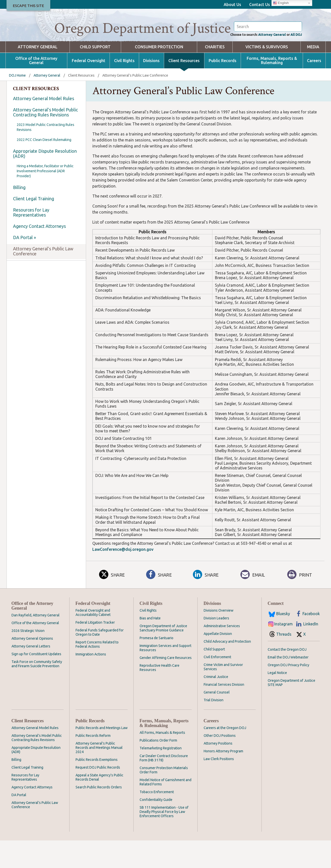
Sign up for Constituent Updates (36, 681)
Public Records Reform (93, 763)
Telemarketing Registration (161, 776)
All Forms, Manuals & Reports (162, 760)
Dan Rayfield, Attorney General (36, 643)
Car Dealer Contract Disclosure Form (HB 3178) (164, 785)
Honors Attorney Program (223, 779)
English (281, 3)
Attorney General (265, 61)
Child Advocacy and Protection (227, 669)
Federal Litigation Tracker (95, 650)
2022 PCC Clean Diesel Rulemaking (44, 167)
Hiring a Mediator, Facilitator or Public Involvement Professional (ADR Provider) (45, 199)
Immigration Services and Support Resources (165, 675)
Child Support (95, 74)
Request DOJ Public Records (98, 795)
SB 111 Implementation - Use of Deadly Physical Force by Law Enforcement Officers (164, 839)
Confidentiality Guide (156, 827)
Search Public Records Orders (99, 815)
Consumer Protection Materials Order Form (164, 797)
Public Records (222, 88)
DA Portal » (24, 264)
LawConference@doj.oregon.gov (122, 577)
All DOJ (295, 61)
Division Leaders (216, 646)
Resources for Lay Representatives (31, 240)
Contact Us (259, 4)
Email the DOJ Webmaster (288, 685)
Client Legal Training (33, 226)
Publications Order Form (158, 768)
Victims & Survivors (266, 74)
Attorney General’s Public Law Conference (43, 279)
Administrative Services (222, 653)
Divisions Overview (218, 638)
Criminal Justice (216, 704)
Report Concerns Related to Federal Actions (97, 672)
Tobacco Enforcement (157, 819)
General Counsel (217, 720)
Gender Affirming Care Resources (166, 685)
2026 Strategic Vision (28, 658)
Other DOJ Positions (220, 763)
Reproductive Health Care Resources (159, 695)
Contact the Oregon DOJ (287, 677)
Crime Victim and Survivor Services (223, 694)
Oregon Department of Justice (142, 28)
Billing (19, 214)
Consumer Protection (159, 74)
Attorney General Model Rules (43, 125)
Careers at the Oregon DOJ (225, 755)
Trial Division (213, 728)
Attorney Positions (218, 771)
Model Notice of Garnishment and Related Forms (165, 809)
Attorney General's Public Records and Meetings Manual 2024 (99, 775)
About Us (232, 4)
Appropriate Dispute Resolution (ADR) (45, 181)
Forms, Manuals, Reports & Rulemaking (272, 88)
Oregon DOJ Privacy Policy (288, 692)
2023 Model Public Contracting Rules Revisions (45, 154)
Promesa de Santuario (156, 665)
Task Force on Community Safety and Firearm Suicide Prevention (37, 691)
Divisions (151, 88)
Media (313, 74)
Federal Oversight (88, 88)
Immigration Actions (91, 682)
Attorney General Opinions (32, 666)
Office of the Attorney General (36, 88)
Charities (215, 74)
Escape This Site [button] (28, 6)
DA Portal (19, 822)
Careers (314, 88)
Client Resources (184, 88)
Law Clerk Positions (219, 786)
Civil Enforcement (217, 684)
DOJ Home (17, 103)
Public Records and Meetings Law (102, 755)
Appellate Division (218, 661)
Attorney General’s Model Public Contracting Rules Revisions (45, 140)
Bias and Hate (150, 646)
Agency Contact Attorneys (39, 253)
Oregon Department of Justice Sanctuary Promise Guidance (163, 655)
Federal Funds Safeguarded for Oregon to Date (100, 660)
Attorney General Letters (31, 674)
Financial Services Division (224, 712)
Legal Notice (277, 700)
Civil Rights (124, 88)
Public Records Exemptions (97, 787)
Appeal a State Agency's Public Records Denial (99, 805)
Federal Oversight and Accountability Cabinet (93, 640)
